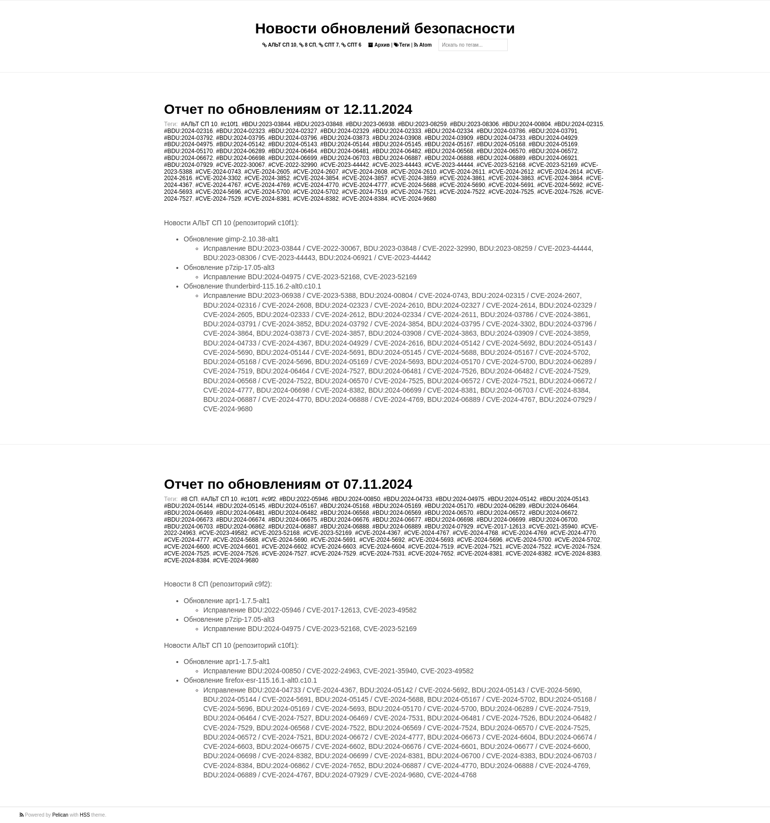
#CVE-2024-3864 (560, 178)
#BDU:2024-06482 (396, 151)
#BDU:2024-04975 (188, 144)
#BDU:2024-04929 (553, 137)
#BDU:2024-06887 (396, 158)
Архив (379, 45)
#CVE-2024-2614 (560, 171)
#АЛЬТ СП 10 (199, 124)
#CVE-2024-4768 (475, 533)
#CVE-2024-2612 (511, 171)
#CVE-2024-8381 (267, 198)
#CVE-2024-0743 (218, 171)
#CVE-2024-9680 (414, 198)
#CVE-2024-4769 (267, 185)
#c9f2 (269, 499)
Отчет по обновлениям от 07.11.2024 (288, 484)
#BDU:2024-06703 (344, 158)
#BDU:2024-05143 (292, 144)
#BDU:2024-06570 (500, 151)
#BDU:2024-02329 (344, 131)
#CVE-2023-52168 (500, 164)
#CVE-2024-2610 (414, 171)
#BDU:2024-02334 (448, 131)
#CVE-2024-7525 (511, 191)
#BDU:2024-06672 (188, 158)
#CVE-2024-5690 (462, 185)
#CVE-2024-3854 (316, 178)
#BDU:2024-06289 (240, 151)
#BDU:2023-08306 (474, 124)
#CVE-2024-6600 (187, 546)
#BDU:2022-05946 (303, 499)
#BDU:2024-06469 (188, 512)
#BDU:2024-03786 (500, 131)
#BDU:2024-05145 (396, 144)
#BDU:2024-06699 (292, 158)
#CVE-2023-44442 (344, 164)
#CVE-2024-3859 (414, 178)
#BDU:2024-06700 (553, 519)
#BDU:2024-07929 (188, 164)
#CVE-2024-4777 (364, 185)
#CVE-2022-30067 (240, 164)
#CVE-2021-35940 (553, 526)
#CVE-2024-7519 (364, 191)
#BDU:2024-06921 (553, 158)
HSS (85, 815)
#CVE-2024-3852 (267, 178)
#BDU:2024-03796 (292, 137)
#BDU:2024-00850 (355, 499)
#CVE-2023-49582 (223, 533)
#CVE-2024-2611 (462, 171)
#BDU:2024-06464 (292, 151)
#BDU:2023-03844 (266, 124)
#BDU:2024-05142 (240, 144)
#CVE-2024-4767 (218, 185)
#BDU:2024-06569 (396, 512)
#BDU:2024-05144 (344, 144)
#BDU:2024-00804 (526, 124)
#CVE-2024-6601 (235, 546)
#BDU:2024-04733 (500, 137)
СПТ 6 (351, 45)
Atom (423, 45)
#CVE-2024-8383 (577, 553)
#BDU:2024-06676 (344, 519)
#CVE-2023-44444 (448, 164)
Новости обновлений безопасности (385, 28)
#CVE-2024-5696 (218, 191)
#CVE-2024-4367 (378, 533)
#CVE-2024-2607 (316, 171)
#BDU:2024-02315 (578, 124)
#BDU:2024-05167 (448, 144)
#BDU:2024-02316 (188, 131)
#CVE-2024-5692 (560, 185)
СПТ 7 (329, 45)
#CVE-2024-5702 (316, 191)
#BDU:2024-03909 (448, 137)
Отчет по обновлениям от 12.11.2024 (288, 109)
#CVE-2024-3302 (218, 178)
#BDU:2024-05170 (188, 151)
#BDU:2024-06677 (396, 519)
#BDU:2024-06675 (292, 519)
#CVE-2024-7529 (218, 198)
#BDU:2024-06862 (240, 526)
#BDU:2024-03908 (396, 137)
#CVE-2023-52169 (553, 164)
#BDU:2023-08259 (422, 124)
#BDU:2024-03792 (188, 137)
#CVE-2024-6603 (333, 546)
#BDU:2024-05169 (553, 144)
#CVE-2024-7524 (577, 546)
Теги (402, 45)
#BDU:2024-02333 (396, 131)
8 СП (307, 45)
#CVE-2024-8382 (316, 198)
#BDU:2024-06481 (344, 151)
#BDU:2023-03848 (318, 124)
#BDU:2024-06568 (448, 151)
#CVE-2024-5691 (511, 185)
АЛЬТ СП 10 (279, 45)
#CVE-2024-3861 (462, 178)
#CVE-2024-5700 (267, 191)
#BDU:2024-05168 (500, 144)
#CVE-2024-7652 (431, 553)
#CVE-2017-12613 (500, 526)
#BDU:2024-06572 (553, 151)
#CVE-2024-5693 (431, 539)
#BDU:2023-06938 (370, 124)
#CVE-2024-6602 (284, 546)
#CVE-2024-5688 (414, 185)
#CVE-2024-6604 (382, 546)
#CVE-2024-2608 (364, 171)
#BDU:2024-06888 (448, 158)
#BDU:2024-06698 (240, 158)
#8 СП (189, 499)
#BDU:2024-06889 (500, 158)
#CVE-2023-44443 (396, 164)
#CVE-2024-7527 (284, 553)
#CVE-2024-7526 (560, 191)
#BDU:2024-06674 (240, 519)
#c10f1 (229, 124)
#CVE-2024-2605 (267, 171)
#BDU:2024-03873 (344, 137)
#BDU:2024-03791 (553, 131)
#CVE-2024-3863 (511, 178)
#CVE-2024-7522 (462, 191)
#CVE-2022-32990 (292, 164)
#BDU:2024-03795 (240, 137)
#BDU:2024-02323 (240, 131)
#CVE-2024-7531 (382, 553)
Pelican (60, 815)
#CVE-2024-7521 (414, 191)
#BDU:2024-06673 (188, 519)
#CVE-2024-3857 (364, 178)
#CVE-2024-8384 (364, 198)
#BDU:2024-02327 (292, 131)
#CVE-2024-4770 (316, 185)
